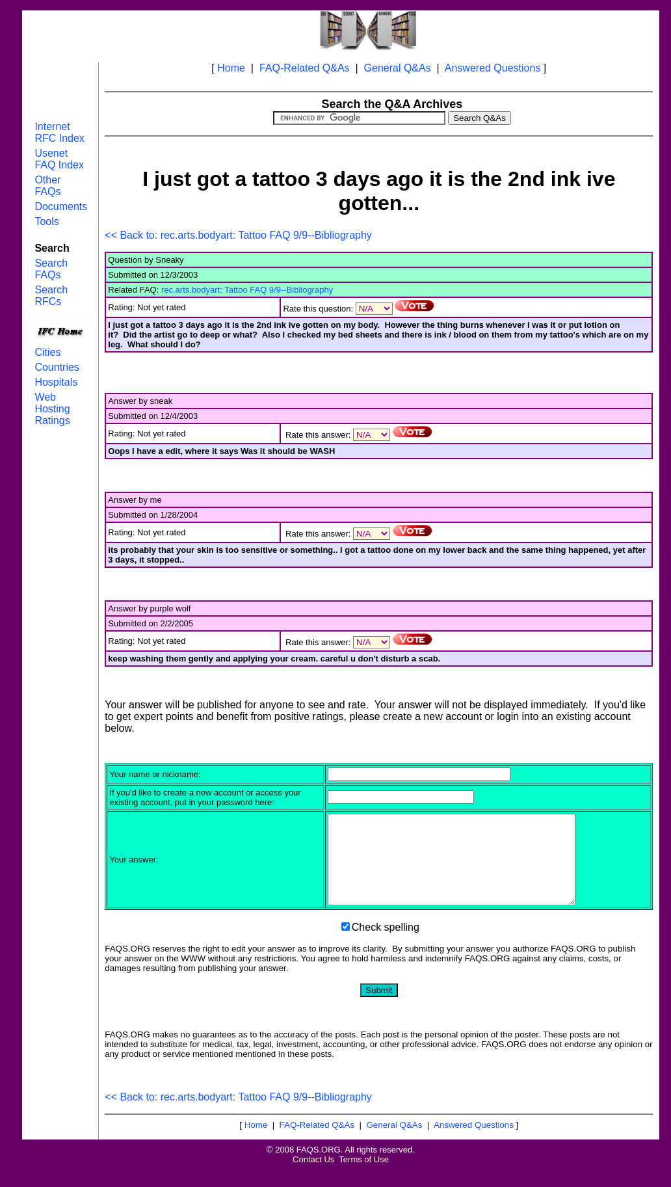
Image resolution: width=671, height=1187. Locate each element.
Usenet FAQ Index (59, 159)
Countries (56, 367)
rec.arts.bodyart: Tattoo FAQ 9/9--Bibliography (247, 290)
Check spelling (385, 944)
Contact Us (313, 1177)
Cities (47, 352)
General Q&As (397, 67)
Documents (60, 206)
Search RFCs (51, 295)
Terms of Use (364, 1177)
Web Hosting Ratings (52, 409)
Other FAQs (47, 185)
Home (231, 67)
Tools (46, 221)
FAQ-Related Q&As (304, 67)
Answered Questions (493, 67)
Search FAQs (51, 269)
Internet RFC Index (59, 132)
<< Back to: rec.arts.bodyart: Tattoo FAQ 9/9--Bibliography (238, 235)
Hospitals (55, 382)
